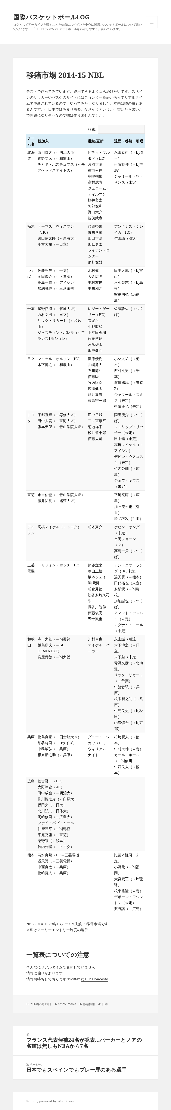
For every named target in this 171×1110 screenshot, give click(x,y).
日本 (105, 1004)
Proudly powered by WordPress (50, 1101)
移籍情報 (89, 1004)
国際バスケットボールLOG (51, 17)
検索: (116, 129)
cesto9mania (67, 1004)
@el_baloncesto (94, 979)
